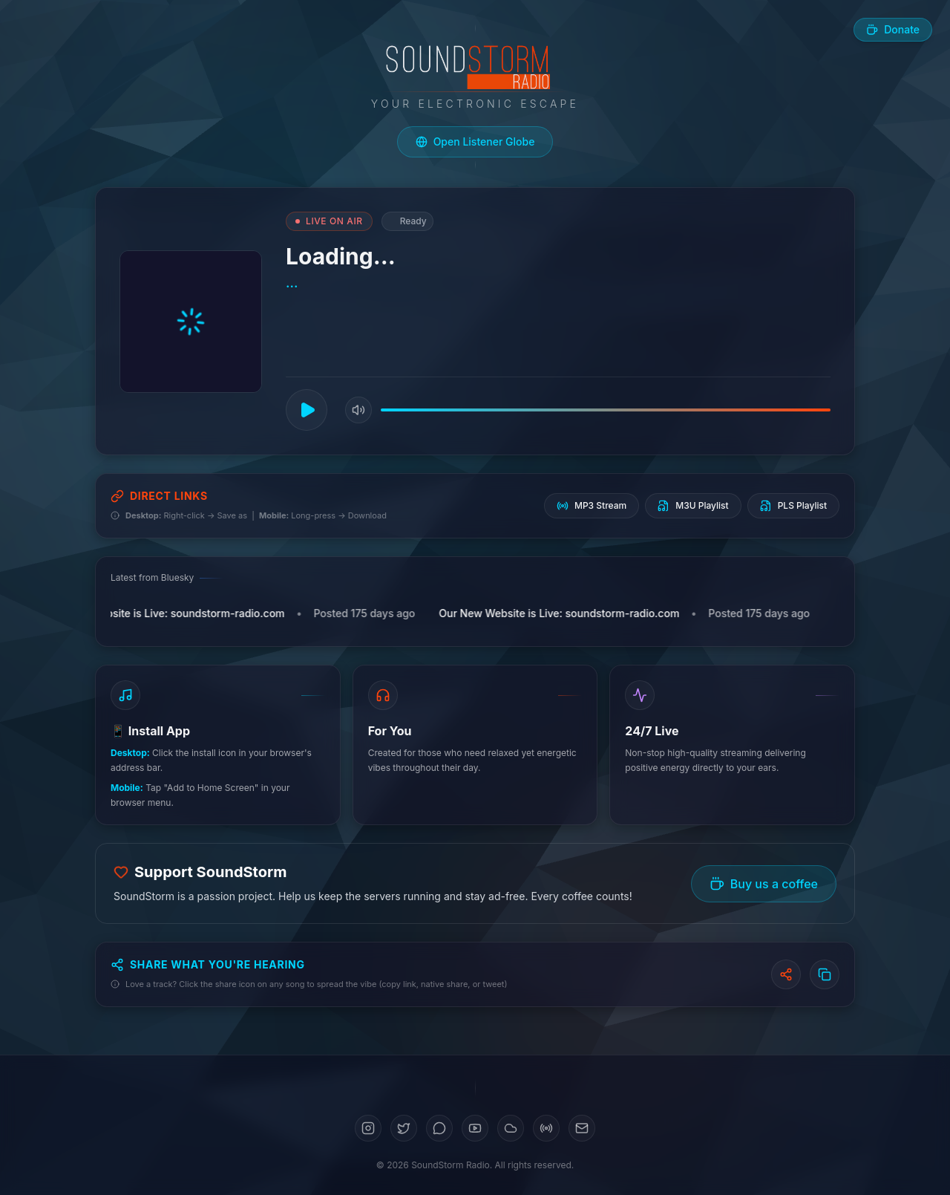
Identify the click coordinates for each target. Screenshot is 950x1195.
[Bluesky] (439, 1128)
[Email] (582, 1128)
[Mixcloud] (546, 1128)
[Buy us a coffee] (893, 30)
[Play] (306, 410)
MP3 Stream (591, 506)
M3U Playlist (693, 506)
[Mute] (358, 410)
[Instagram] (368, 1128)
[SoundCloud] (510, 1128)
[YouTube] (475, 1128)
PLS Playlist (793, 506)
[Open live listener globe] (475, 141)
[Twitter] (403, 1128)
